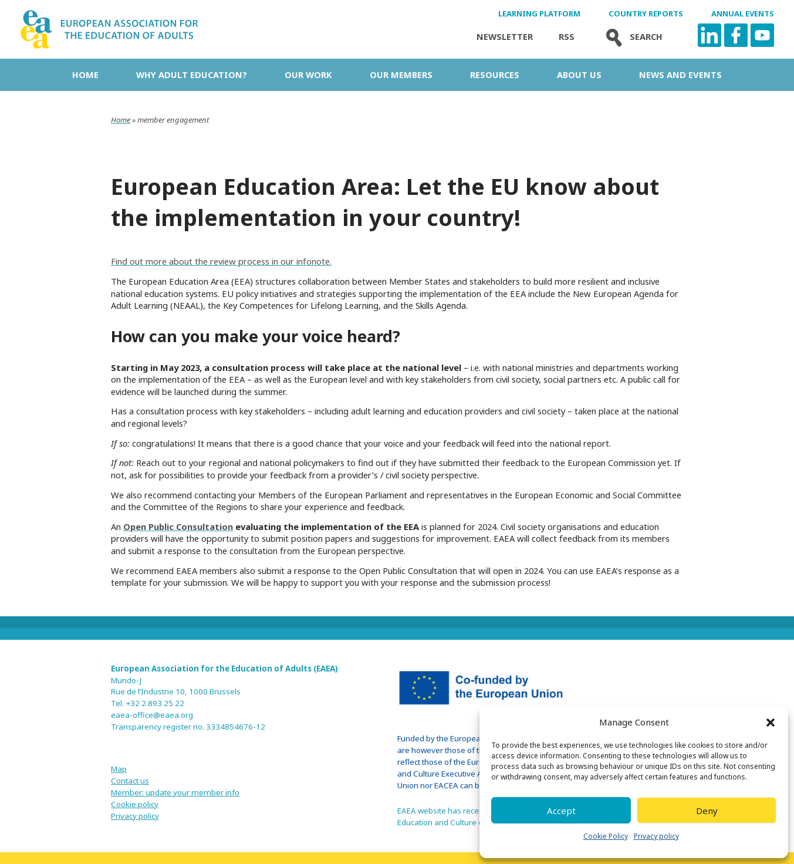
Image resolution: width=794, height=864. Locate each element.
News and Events (680, 74)
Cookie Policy (605, 836)
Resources (494, 74)
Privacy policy (656, 836)
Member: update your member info (175, 792)
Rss (567, 36)
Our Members (401, 74)
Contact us (130, 780)
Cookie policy (134, 804)
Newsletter (505, 36)
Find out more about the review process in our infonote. (221, 261)
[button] (770, 722)
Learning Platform (539, 14)
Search (631, 36)
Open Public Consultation (178, 526)
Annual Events (742, 14)
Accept (561, 810)
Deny (707, 810)
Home (85, 74)
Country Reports (646, 14)
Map (119, 769)
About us (579, 74)
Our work (308, 74)
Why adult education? (191, 74)
